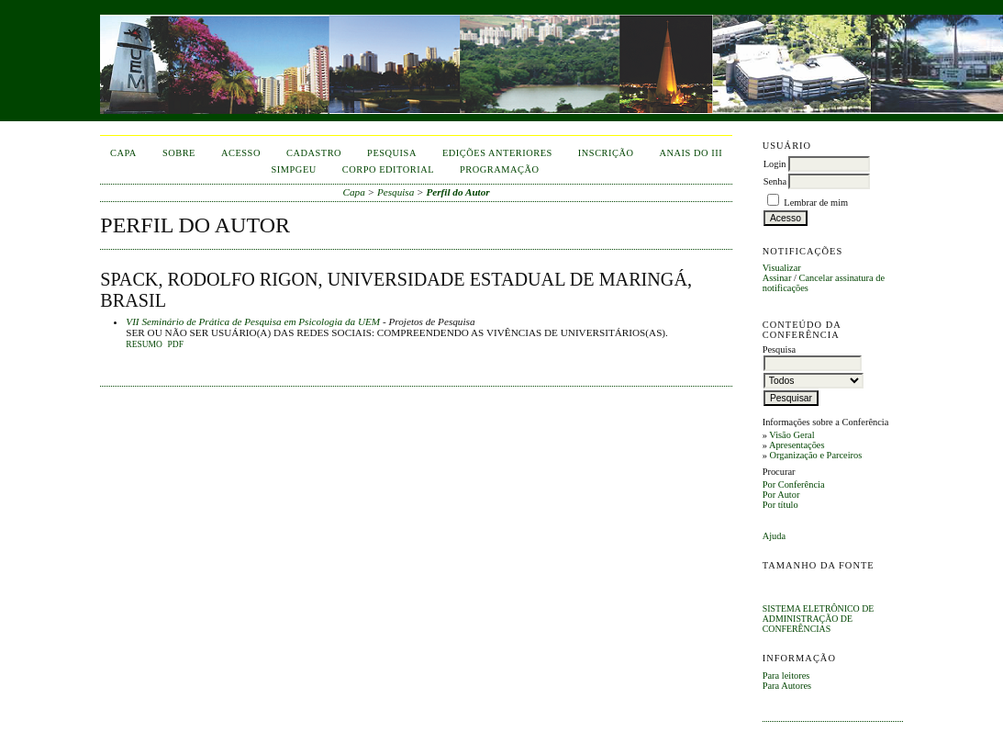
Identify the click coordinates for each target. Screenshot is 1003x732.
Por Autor (781, 495)
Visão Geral (791, 435)
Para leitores (786, 675)
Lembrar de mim (816, 202)
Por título (780, 505)
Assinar (777, 278)
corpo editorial (388, 169)
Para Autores (787, 686)
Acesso (241, 153)
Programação (500, 169)
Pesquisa (392, 153)
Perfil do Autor (457, 191)
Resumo (144, 344)
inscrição (606, 153)
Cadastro (313, 153)
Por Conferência (794, 484)
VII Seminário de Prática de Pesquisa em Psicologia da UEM (253, 321)
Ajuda (774, 536)
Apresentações (797, 445)
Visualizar (782, 268)
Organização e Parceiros (815, 455)
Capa (123, 153)
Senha (774, 181)
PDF (175, 344)
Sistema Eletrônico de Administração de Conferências (819, 618)
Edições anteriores (497, 153)
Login (774, 164)
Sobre (178, 153)
